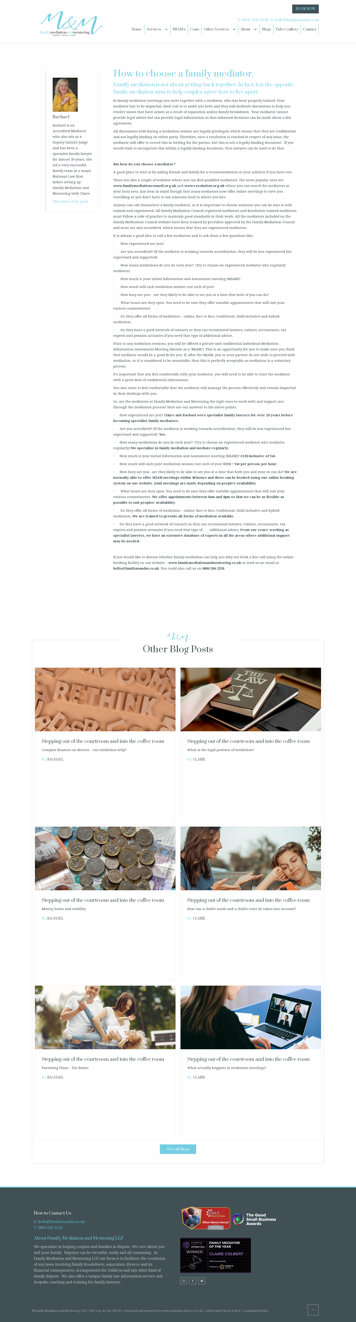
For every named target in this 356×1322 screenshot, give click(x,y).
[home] (70, 21)
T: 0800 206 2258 (48, 1227)
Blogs (266, 29)
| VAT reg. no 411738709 (104, 1310)
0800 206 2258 (255, 20)
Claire (199, 759)
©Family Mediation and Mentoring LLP (59, 1310)
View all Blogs (178, 1149)
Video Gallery (287, 29)
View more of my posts (70, 201)
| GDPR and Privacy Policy (222, 1310)
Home (137, 29)
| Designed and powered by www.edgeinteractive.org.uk (162, 1310)
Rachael (55, 759)
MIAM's (179, 29)
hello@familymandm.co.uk (297, 20)
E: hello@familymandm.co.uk (59, 1222)
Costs (194, 29)
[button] (157, 29)
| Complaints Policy (254, 1310)
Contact (309, 29)
